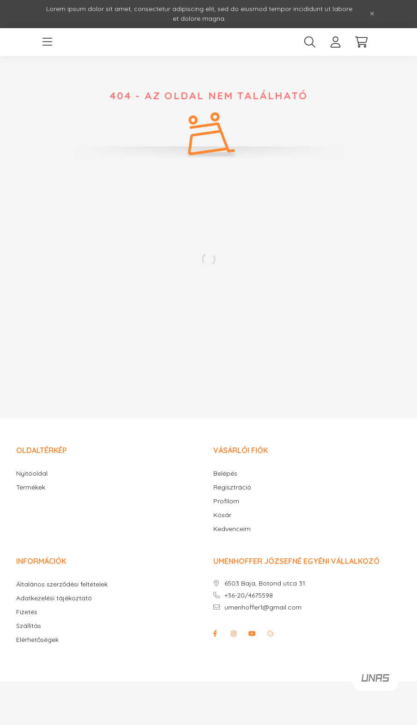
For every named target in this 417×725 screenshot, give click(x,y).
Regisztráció (232, 487)
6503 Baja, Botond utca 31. (265, 583)
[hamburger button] (47, 42)
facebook (215, 633)
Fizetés (26, 612)
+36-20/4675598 (248, 595)
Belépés (225, 473)
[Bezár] (372, 14)
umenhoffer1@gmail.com (263, 607)
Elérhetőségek (37, 640)
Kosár (222, 515)
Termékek (30, 487)
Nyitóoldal (32, 473)
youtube (252, 633)
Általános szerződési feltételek (62, 584)
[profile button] (335, 42)
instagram (233, 633)
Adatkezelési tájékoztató (54, 598)
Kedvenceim (232, 529)
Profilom (226, 501)
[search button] (310, 42)
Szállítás (28, 626)
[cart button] (361, 42)
